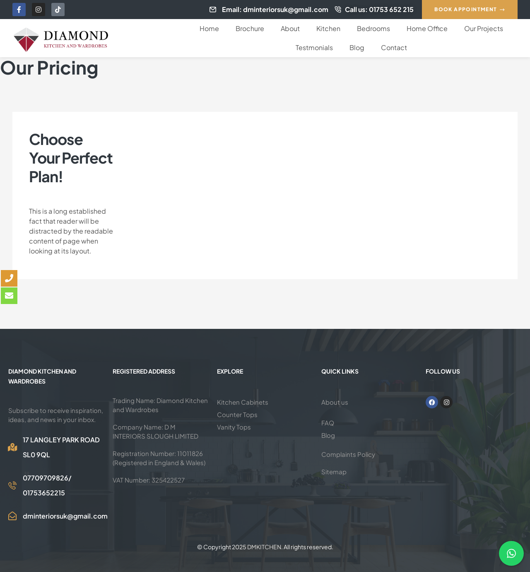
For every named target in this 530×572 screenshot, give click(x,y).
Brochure (250, 28)
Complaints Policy (348, 454)
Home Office (427, 28)
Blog (356, 47)
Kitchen (328, 28)
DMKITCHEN (264, 546)
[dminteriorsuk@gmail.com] (12, 516)
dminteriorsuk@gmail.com (65, 516)
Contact (394, 47)
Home (209, 28)
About (290, 28)
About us (334, 402)
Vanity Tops (234, 427)
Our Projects (483, 28)
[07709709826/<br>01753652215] (12, 485)
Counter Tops (237, 414)
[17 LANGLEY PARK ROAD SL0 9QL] (12, 447)
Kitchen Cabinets (242, 402)
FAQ (327, 423)
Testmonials (314, 47)
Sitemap (334, 471)
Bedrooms (373, 28)
